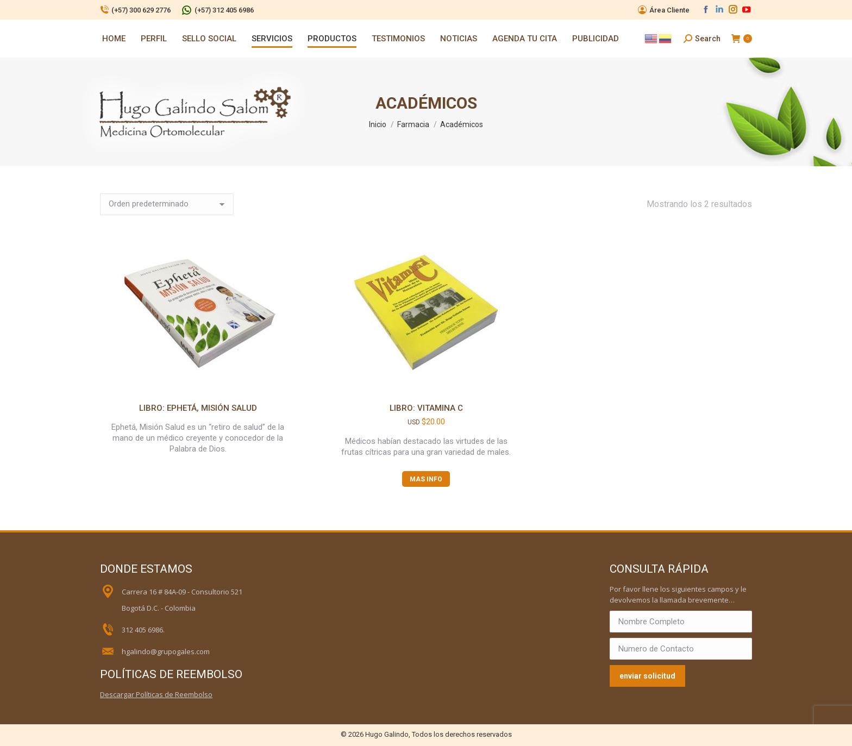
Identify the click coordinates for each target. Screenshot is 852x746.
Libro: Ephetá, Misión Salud (198, 408)
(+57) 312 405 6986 (217, 10)
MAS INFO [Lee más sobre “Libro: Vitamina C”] (426, 479)
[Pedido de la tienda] (167, 204)
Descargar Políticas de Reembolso (156, 694)
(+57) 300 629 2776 (135, 10)
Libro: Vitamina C (426, 408)
